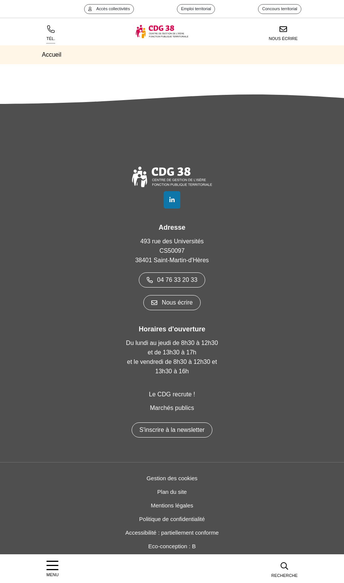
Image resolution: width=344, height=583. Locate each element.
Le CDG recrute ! (172, 394)
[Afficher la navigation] (52, 568)
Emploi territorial (196, 8)
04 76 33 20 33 (172, 280)
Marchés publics (172, 408)
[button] (284, 568)
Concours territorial (279, 8)
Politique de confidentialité (172, 519)
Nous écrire (172, 302)
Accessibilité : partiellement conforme (172, 532)
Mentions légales (172, 505)
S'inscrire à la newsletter (172, 430)
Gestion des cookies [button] (171, 478)
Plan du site (172, 492)
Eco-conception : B (172, 546)
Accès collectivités (109, 8)
